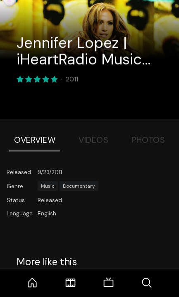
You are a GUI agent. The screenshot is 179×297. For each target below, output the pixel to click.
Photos (148, 139)
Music (48, 186)
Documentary (79, 186)
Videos (93, 139)
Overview (34, 139)
